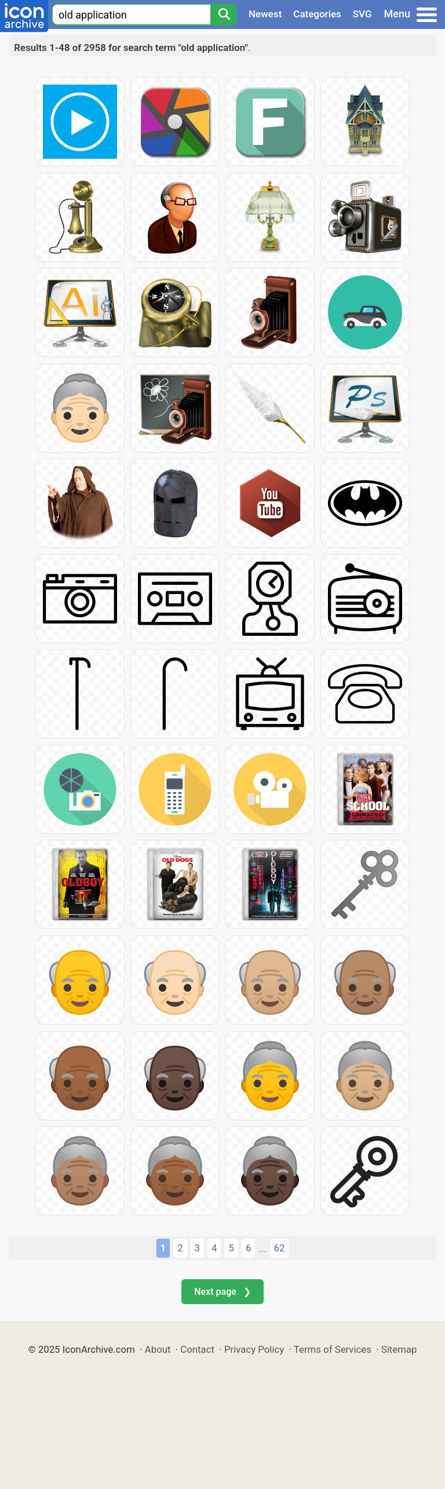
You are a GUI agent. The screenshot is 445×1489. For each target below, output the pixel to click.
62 (279, 1248)
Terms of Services (332, 1349)
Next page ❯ (222, 1291)
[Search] (223, 14)
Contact (197, 1349)
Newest (265, 14)
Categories (317, 14)
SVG (362, 14)
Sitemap (399, 1349)
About (158, 1349)
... (262, 1248)
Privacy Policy (254, 1349)
